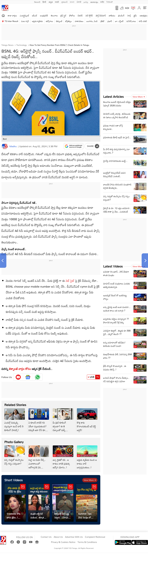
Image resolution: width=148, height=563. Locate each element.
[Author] (4, 146)
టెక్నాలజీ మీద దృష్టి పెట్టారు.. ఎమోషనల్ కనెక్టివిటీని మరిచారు (62, 515)
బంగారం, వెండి (92, 21)
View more (90, 480)
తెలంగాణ (54, 15)
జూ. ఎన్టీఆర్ (119, 21)
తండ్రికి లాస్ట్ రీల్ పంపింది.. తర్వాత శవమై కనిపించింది (37, 515)
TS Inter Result (11, 21)
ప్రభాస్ (110, 21)
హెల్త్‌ (129, 15)
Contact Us (46, 537)
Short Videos (13, 480)
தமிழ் (86, 1)
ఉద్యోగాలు (49, 21)
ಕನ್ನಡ (51, 1)
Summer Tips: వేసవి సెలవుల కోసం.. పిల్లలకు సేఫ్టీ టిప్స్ (86, 515)
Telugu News (7, 45)
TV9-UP (109, 1)
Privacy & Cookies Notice (63, 542)
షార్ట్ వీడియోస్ (101, 15)
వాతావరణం (79, 21)
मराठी (57, 1)
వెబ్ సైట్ (69, 281)
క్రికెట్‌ (102, 21)
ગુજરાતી (64, 1)
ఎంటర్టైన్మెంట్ (24, 15)
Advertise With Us (74, 537)
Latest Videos (113, 266)
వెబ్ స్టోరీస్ (89, 15)
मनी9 (102, 1)
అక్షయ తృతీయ (37, 21)
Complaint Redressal (95, 537)
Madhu (13, 146)
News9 (37, 1)
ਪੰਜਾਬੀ (79, 1)
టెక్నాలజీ (59, 21)
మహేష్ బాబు (131, 21)
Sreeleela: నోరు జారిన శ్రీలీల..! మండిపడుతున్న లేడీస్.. (14, 515)
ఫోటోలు (72, 15)
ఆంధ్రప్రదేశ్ (44, 15)
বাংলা (72, 1)
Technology (21, 45)
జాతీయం (112, 15)
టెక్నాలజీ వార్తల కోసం (20, 369)
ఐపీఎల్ (34, 15)
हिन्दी (44, 1)
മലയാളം (94, 1)
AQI (127, 8)
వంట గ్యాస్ (25, 21)
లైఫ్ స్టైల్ (63, 15)
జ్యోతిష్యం (68, 21)
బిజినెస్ (80, 15)
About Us (58, 537)
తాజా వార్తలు (12, 15)
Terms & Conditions (87, 542)
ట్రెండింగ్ (121, 15)
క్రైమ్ (135, 15)
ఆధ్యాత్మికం (143, 15)
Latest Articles (113, 96)
